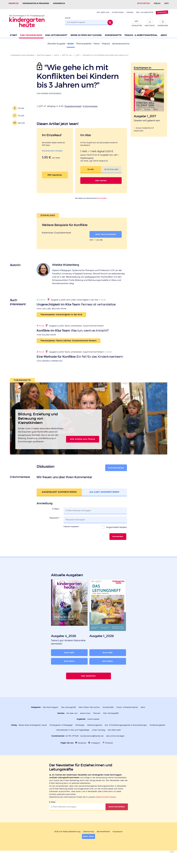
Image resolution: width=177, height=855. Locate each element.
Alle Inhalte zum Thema (82, 437)
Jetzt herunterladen (105, 232)
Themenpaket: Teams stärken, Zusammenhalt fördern (69, 338)
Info (166, 3)
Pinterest (109, 740)
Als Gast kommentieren (104, 489)
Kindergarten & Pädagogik (36, 3)
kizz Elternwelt (114, 727)
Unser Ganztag (98, 727)
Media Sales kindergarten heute (33, 723)
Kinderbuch (59, 3)
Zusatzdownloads (73, 104)
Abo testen (101, 178)
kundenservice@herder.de (91, 733)
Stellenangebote (94, 723)
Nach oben (88, 834)
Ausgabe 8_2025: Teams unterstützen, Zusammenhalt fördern (74, 323)
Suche (67, 15)
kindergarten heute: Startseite (22, 53)
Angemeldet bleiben (116, 525)
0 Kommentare (90, 104)
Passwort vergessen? (71, 524)
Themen (129, 10)
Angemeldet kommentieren (59, 489)
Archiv (70, 41)
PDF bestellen (55, 172)
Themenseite (22, 377)
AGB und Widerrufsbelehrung (67, 829)
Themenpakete (83, 41)
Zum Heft (69, 650)
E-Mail (56, 506)
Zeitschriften (143, 3)
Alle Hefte (69, 659)
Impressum (118, 829)
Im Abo (90, 167)
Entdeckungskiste (157, 723)
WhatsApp (79, 723)
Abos (164, 32)
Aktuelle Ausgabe (56, 41)
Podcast (106, 41)
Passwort (55, 515)
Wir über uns (103, 10)
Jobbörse (162, 10)
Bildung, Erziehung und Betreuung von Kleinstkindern (38, 415)
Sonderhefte (113, 32)
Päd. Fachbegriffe (144, 10)
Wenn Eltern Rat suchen (86, 32)
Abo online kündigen (115, 733)
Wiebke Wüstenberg (51, 91)
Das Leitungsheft (56, 32)
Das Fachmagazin (31, 32)
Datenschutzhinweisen (106, 795)
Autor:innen (118, 10)
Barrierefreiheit (103, 829)
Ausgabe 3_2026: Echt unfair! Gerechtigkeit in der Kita (72, 297)
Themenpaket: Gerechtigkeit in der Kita (61, 312)
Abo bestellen (88, 673)
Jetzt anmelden (116, 804)
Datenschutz (88, 829)
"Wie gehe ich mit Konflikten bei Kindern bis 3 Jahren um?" (105, 53)
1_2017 (77, 53)
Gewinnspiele (93, 717)
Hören (96, 41)
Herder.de (13, 3)
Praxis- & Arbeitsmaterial (141, 32)
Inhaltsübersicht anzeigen (144, 127)
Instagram (95, 740)
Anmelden (102, 196)
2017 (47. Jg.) (67, 53)
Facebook (82, 740)
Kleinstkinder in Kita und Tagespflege (72, 727)
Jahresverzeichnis (121, 41)
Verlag (157, 3)
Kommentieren (116, 465)
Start (13, 32)
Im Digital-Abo (111, 167)
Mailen (21, 121)
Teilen (21, 106)
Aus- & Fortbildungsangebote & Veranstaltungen (126, 723)
